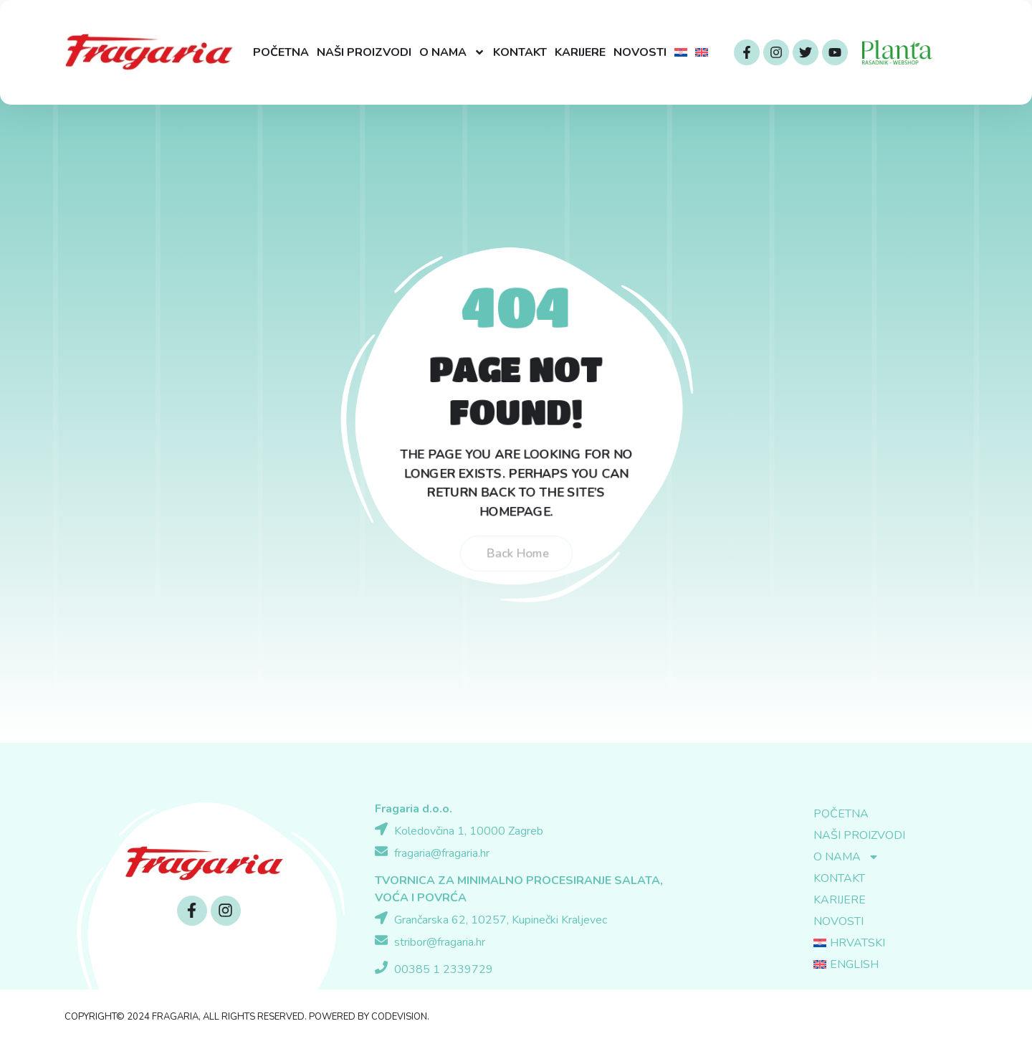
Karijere (580, 52)
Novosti (639, 52)
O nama (452, 52)
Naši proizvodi (364, 52)
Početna (281, 52)
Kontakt (520, 52)
